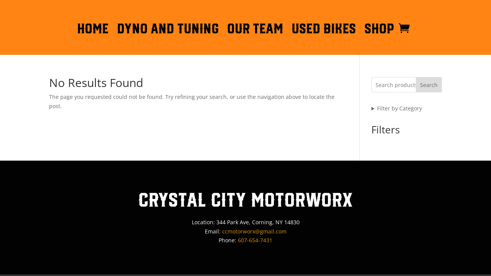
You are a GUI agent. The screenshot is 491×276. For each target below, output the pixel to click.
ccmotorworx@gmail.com (254, 231)
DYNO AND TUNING (168, 30)
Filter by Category (399, 108)
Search (429, 85)
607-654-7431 (255, 240)
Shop (379, 30)
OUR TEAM (255, 30)
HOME (93, 30)
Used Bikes (324, 30)
